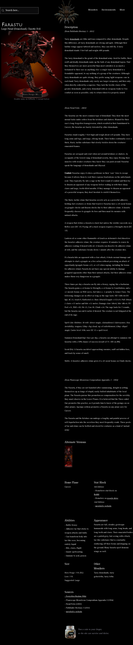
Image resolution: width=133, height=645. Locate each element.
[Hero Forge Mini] (32, 94)
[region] (70, 632)
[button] (70, 632)
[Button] (69, 457)
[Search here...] (19, 10)
